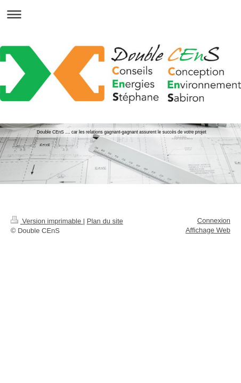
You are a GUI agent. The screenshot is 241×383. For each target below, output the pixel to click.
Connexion (213, 220)
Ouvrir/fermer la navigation (120, 14)
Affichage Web (208, 230)
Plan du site (105, 221)
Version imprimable (47, 221)
